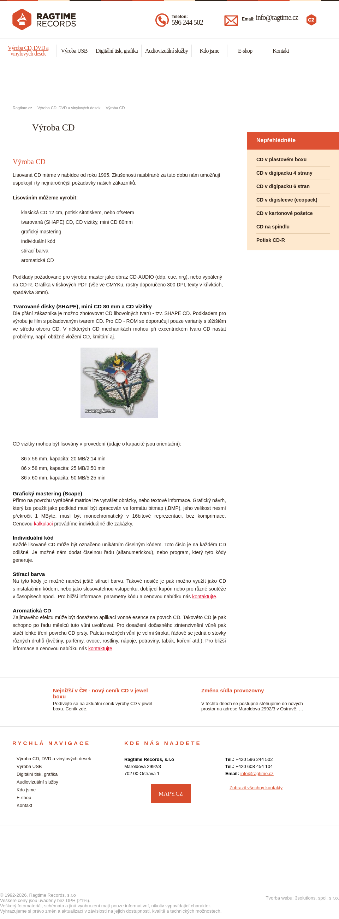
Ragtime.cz (22, 108)
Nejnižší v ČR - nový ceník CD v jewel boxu (100, 690)
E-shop (245, 51)
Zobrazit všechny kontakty (256, 787)
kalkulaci (43, 524)
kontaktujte (204, 596)
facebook (319, 792)
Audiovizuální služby (166, 51)
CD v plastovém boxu (281, 159)
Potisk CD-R (270, 240)
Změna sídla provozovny (232, 690)
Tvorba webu (279, 898)
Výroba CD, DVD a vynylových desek (56, 81)
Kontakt (281, 51)
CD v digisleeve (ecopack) (286, 200)
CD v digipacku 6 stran (283, 186)
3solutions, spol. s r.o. (317, 898)
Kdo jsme (209, 51)
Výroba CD (115, 108)
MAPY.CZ (171, 794)
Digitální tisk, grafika (117, 51)
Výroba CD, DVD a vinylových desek (28, 51)
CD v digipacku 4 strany (284, 173)
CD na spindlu (273, 226)
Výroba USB (74, 51)
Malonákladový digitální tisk (169, 81)
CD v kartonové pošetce (284, 213)
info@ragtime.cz (277, 17)
